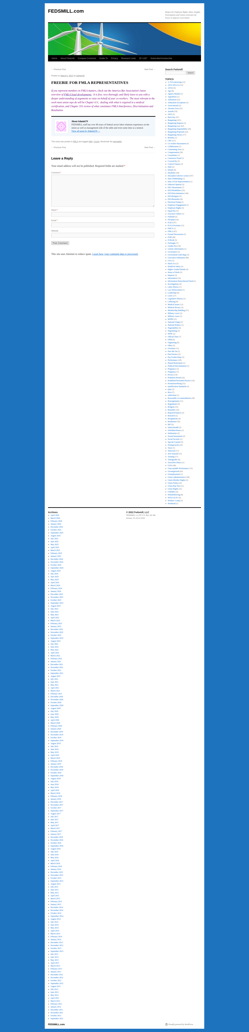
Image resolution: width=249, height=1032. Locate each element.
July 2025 (54, 538)
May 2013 (55, 960)
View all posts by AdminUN (85, 131)
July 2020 (54, 711)
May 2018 (55, 787)
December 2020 (57, 696)
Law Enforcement (175, 290)
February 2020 (56, 726)
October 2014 (56, 913)
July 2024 (54, 574)
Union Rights (173, 489)
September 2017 (57, 811)
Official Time (173, 337)
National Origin (174, 322)
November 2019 (57, 735)
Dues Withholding (175, 179)
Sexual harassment (175, 436)
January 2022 (56, 661)
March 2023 (55, 620)
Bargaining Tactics (175, 135)
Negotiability (173, 328)
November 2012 (57, 977)
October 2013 (56, 948)
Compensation (173, 152)
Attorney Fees (173, 108)
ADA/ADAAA (174, 85)
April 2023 (55, 617)
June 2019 (55, 749)
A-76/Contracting (175, 82)
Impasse (171, 275)
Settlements (172, 433)
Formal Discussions (175, 234)
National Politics (174, 325)
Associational (173, 105)
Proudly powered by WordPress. (181, 1024)
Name (54, 210)
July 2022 (54, 644)
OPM (170, 339)
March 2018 (55, 793)
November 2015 (57, 875)
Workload (171, 503)
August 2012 (56, 986)
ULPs (170, 465)
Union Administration (176, 477)
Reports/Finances (174, 413)
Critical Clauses (174, 164)
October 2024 (56, 565)
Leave (170, 296)
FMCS (170, 228)
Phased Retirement (175, 363)
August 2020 (56, 708)
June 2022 (55, 647)
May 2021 (55, 685)
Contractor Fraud (174, 158)
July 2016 (54, 852)
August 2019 (56, 743)
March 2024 (55, 585)
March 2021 (55, 691)
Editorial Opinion (174, 184)
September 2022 (57, 638)
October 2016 (56, 843)
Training (171, 457)
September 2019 (57, 740)
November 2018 (57, 770)
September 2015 (57, 881)
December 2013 (57, 942)
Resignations (173, 418)
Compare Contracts (87, 58)
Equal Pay (172, 211)
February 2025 (56, 553)
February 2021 (56, 694)
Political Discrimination (177, 366)
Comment (56, 173)
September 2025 (57, 533)
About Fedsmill (68, 58)
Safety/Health (173, 427)
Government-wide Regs (177, 255)
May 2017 (55, 822)
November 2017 (57, 805)
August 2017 (56, 814)
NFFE (170, 334)
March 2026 (55, 518)
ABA (91, 141)
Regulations (172, 404)
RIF (169, 424)
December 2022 (57, 629)
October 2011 (56, 1015)
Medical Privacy (174, 307)
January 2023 (56, 626)
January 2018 (56, 799)
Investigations (173, 284)
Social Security (174, 439)
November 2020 (57, 699)
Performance (173, 360)
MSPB (170, 319)
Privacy (114, 58)
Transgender (173, 459)
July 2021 (54, 679)
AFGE (170, 88)
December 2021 (57, 664)
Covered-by (172, 161)
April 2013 (55, 963)
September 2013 (57, 951)
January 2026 (56, 524)
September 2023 (57, 603)
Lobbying (171, 301)
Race (170, 392)
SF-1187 (143, 58)
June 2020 (55, 714)
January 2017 (56, 834)
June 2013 (55, 957)
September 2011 (57, 1018)
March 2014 (55, 934)
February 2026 (56, 521)
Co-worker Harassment (177, 143)
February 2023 (56, 623)
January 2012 (56, 1007)
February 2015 (56, 901)
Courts (96, 141)
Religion (171, 407)
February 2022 (56, 658)
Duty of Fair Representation (179, 181)
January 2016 (56, 869)
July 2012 (54, 989)
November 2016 (57, 840)
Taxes (170, 448)
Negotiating (172, 331)
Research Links (128, 58)
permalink (117, 141)
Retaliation (172, 421)
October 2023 (56, 600)
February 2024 (56, 588)
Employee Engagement (177, 205)
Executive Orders (174, 214)
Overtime (171, 348)
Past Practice (173, 354)
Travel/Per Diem (174, 462)
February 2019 (56, 761)
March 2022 (55, 656)
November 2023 (57, 597)
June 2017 (55, 819)
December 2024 (57, 559)
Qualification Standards (177, 386)
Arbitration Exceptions (177, 102)
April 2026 (55, 515)
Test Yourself (173, 454)
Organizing (172, 342)
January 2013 (56, 972)
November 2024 (57, 562)
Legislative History (175, 299)
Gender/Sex (172, 246)
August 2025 (56, 536)
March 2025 (55, 550)
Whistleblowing (174, 495)
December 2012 (57, 974)
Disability (171, 173)
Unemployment (174, 474)
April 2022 (55, 653)
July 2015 (54, 887)
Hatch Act (172, 263)
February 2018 (56, 796)
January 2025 (56, 556)
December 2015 (57, 872)
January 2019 (56, 764)
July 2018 (54, 781)
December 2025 (57, 527)
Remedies (171, 410)
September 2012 (57, 983)
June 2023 (55, 612)
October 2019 (56, 737)
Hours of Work (173, 272)
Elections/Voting (174, 202)
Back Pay (171, 117)
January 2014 (56, 939)
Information (172, 278)
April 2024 (55, 582)
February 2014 (56, 936)
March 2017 (55, 828)
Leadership (172, 293)
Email (54, 220)
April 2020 (55, 720)
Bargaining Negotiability (177, 129)
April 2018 (55, 790)
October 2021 (56, 670)
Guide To (103, 58)
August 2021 (56, 676)
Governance (172, 252)
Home (54, 58)
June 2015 (55, 890)
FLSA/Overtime (174, 225)
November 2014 (57, 910)
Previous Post (58, 69)
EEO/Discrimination (176, 193)
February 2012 (56, 1004)
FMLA (75, 141)
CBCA (170, 140)
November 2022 (57, 632)
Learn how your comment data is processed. (115, 254)
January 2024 (56, 591)
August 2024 (56, 571)
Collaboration (173, 146)
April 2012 (55, 998)
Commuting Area (174, 149)
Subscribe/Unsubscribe (161, 58)
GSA (170, 260)
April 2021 (55, 688)
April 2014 (55, 931)
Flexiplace (172, 219)
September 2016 (57, 846)
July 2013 (54, 954)
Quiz (170, 389)
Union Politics (173, 483)
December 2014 (57, 907)
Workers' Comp (174, 500)
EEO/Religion (173, 196)
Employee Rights (174, 208)
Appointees (172, 97)
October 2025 (56, 530)
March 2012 (55, 1001)
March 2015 (55, 898)
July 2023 (54, 609)
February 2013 (56, 969)
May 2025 (55, 544)
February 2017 (56, 831)
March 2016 (55, 863)
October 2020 (56, 702)
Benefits (171, 138)
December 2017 (57, 802)
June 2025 (55, 541)
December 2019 (57, 732)
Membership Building (176, 310)
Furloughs (172, 243)
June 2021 (55, 682)
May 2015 (55, 893)
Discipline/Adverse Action (178, 176)
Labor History (173, 287)
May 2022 (55, 650)
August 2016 (56, 849)
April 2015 (55, 895)
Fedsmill (171, 217)
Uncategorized (173, 471)
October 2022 (56, 635)
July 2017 (54, 816)
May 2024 (55, 579)
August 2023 (56, 606)
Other (170, 345)
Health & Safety (174, 266)
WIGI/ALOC (173, 497)
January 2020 (56, 729)
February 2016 (56, 866)
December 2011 (57, 1010)
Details (170, 170)
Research (171, 416)
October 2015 (56, 878)
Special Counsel (174, 442)
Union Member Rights (176, 480)
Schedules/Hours (174, 430)
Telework (171, 451)
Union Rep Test (174, 486)
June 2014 (55, 925)
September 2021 (57, 673)
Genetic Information (176, 249)
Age (169, 91)
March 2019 (55, 758)
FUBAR (171, 240)
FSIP (170, 237)
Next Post (150, 69)
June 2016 (55, 854)
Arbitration (172, 100)
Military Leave (174, 313)
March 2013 (55, 966)
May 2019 (55, 752)
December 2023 (57, 594)
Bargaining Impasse (175, 123)
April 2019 (55, 755)
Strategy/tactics (174, 445)
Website (54, 231)
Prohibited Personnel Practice (179, 380)
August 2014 (56, 919)
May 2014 (55, 928)
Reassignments (174, 401)
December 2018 (57, 767)
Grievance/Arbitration (176, 258)
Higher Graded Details (177, 269)
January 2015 (56, 904)
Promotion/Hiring (175, 383)
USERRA (171, 492)
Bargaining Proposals (176, 132)
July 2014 (54, 922)
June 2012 (55, 992)
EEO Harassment (174, 187)
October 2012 (56, 980)
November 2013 (57, 945)
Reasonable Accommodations (179, 398)
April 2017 (55, 825)
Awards (171, 111)
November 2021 (57, 667)
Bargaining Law (174, 126)
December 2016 (57, 837)
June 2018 (55, 784)
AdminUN (80, 76)
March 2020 (55, 723)
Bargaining (172, 120)
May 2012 (55, 995)
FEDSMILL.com (66, 11)
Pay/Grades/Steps (175, 357)
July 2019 (54, 746)
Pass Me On (172, 351)
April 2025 (55, 547)
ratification (172, 395)
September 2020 (57, 705)
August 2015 (56, 884)
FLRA (170, 222)
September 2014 (57, 916)
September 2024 (57, 568)
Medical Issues (174, 304)
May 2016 (55, 857)
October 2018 (56, 773)
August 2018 (56, 778)
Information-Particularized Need (180, 281)
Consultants (172, 155)
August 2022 (56, 641)
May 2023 (55, 615)
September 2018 (57, 775)
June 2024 (55, 577)
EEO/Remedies (174, 199)
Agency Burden (174, 94)
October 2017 (56, 808)
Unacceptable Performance (178, 468)
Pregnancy (172, 369)
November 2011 (57, 1013)
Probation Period (174, 378)
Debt (170, 167)
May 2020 (55, 717)
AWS (170, 114)
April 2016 (55, 860)
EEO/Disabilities (174, 190)
